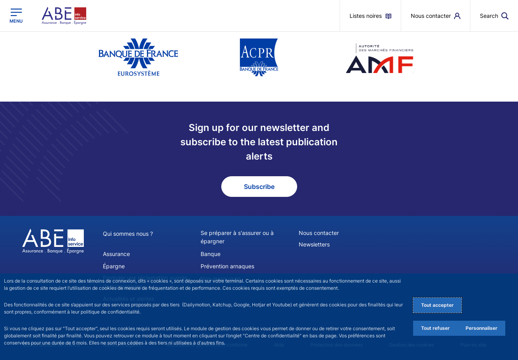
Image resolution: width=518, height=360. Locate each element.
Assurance (116, 253)
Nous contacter (319, 232)
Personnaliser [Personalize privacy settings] (481, 328)
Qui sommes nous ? (128, 233)
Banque (210, 253)
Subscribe (259, 187)
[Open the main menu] (16, 16)
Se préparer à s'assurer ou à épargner (237, 236)
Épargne (114, 265)
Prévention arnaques (227, 265)
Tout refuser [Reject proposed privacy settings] (435, 328)
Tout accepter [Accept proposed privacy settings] (437, 305)
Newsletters (314, 244)
